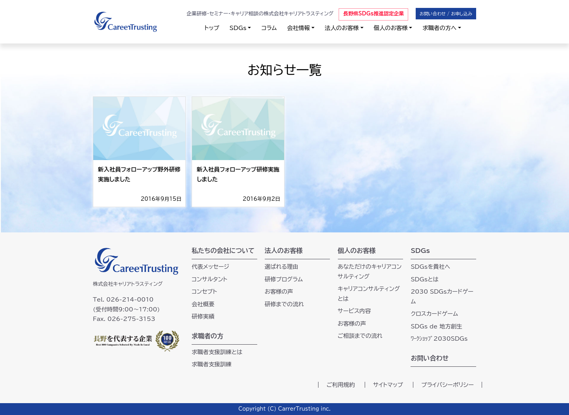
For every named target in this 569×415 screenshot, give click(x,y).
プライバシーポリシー (447, 385)
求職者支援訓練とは (217, 352)
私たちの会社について (223, 250)
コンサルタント (210, 279)
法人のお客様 (342, 28)
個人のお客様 (391, 28)
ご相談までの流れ (360, 336)
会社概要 (203, 304)
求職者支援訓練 (212, 364)
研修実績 (203, 316)
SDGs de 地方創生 (436, 326)
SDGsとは (425, 279)
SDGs (238, 28)
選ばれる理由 (281, 267)
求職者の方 (207, 336)
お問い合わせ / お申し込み (446, 13)
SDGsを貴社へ (430, 267)
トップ (212, 28)
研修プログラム (284, 279)
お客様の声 (279, 291)
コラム (269, 28)
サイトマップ (388, 385)
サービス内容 (354, 311)
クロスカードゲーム (434, 314)
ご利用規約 (340, 385)
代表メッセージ (210, 267)
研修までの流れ (284, 304)
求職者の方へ (439, 28)
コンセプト (204, 291)
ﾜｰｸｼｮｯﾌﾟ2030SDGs (439, 338)
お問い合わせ (429, 358)
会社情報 (298, 28)
